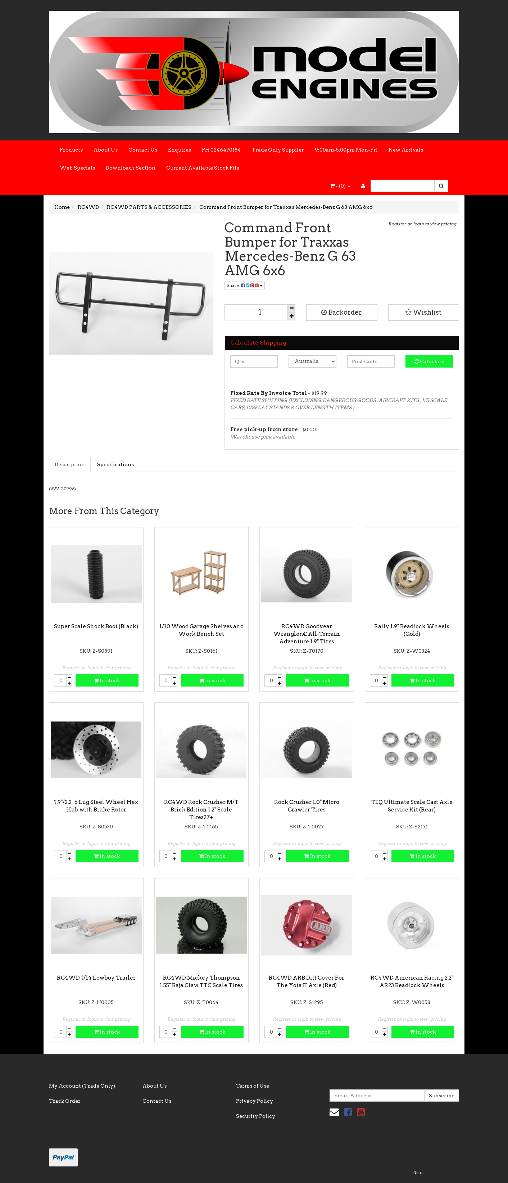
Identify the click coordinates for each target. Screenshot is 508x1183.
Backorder (341, 312)
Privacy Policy (254, 1101)
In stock (107, 680)
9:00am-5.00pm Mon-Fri (346, 150)
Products (71, 150)
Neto (417, 1172)
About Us (106, 150)
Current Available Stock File (202, 168)
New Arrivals (406, 150)
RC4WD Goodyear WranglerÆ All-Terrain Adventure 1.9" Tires (306, 634)
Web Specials (77, 168)
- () (340, 186)
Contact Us (142, 150)
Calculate (429, 361)
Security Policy (255, 1116)
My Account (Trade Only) (82, 1086)
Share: (245, 285)
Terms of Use (252, 1086)
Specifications (115, 464)
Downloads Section (130, 168)
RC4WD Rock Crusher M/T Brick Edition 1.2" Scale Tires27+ (201, 809)
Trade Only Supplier (277, 150)
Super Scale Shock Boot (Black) (96, 626)
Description (70, 464)
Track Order (65, 1101)
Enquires (179, 150)
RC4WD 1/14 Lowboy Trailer (96, 978)
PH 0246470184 (221, 150)
